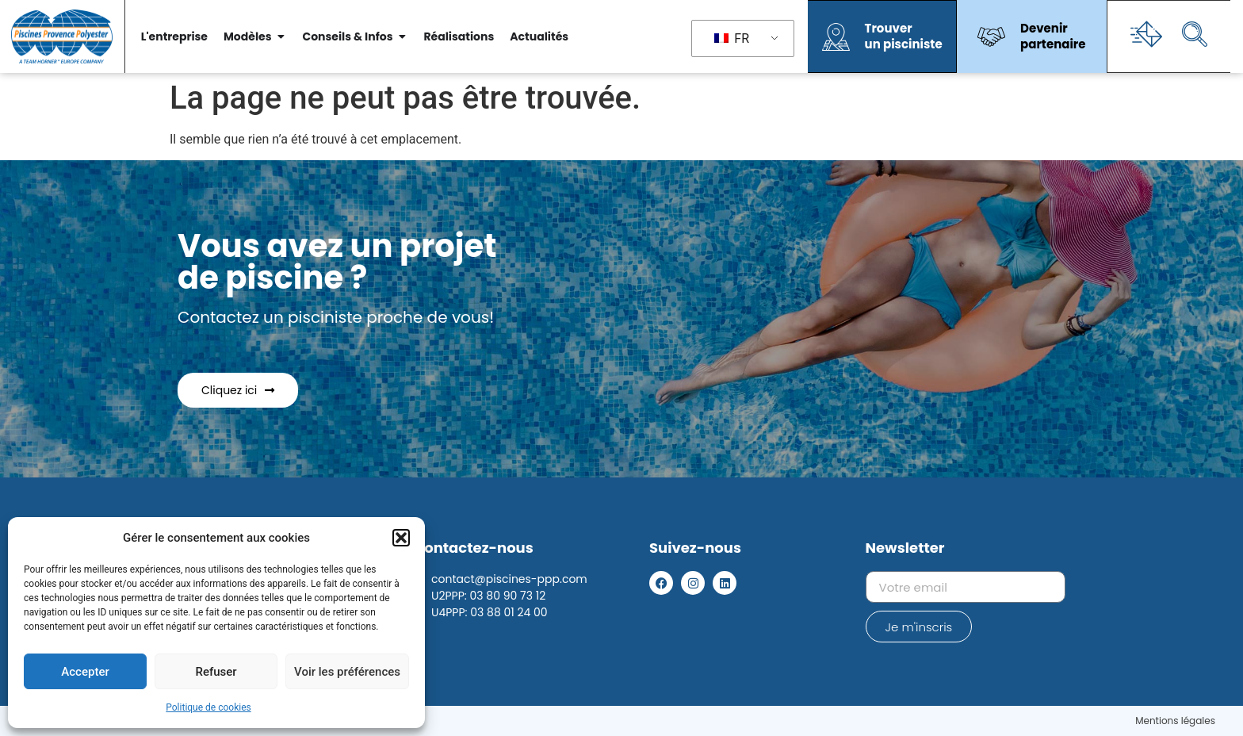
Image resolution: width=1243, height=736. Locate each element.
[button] (401, 538)
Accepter (85, 672)
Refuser (215, 672)
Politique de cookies (208, 707)
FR (731, 38)
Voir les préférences (347, 672)
